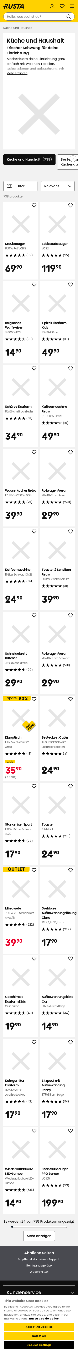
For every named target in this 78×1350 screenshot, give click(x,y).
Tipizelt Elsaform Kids (57, 328)
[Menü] (72, 6)
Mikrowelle (21, 913)
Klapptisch (21, 742)
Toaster (57, 827)
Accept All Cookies (39, 1327)
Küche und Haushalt (29, 159)
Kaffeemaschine (21, 572)
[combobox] (34, 16)
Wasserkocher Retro (21, 493)
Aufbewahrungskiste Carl (57, 1001)
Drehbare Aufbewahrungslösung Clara (57, 915)
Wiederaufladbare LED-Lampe (21, 1176)
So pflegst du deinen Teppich (39, 1259)
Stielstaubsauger (57, 246)
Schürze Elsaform (21, 409)
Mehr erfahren (17, 73)
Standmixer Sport (21, 829)
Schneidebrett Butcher (21, 658)
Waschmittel (39, 1272)
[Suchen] (69, 16)
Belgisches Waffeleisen (21, 328)
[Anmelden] (52, 6)
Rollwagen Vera (57, 493)
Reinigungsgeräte (39, 1265)
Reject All (39, 1336)
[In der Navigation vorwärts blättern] (73, 158)
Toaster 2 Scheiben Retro (57, 574)
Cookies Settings (38, 1345)
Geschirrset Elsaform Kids (21, 1001)
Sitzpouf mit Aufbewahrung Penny (57, 1088)
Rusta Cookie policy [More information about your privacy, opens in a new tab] (44, 1319)
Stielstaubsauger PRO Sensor (57, 1174)
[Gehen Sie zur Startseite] (14, 6)
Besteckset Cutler (57, 742)
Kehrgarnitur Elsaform (21, 1088)
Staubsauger (21, 246)
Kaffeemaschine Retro (57, 411)
